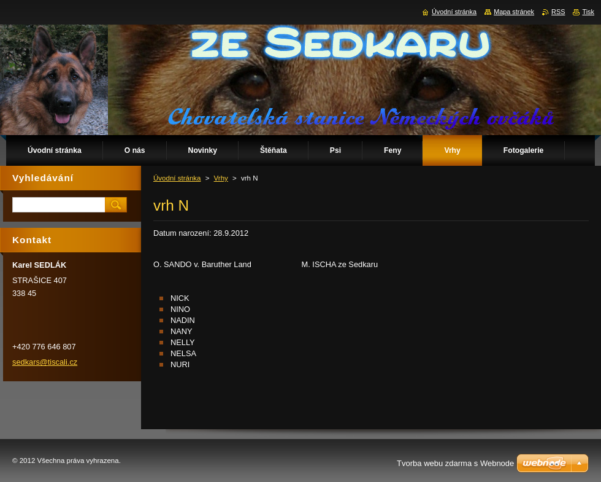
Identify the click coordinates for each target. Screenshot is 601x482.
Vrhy (221, 178)
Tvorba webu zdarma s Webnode (455, 463)
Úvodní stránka (177, 178)
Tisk (588, 11)
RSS (558, 11)
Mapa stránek (514, 11)
